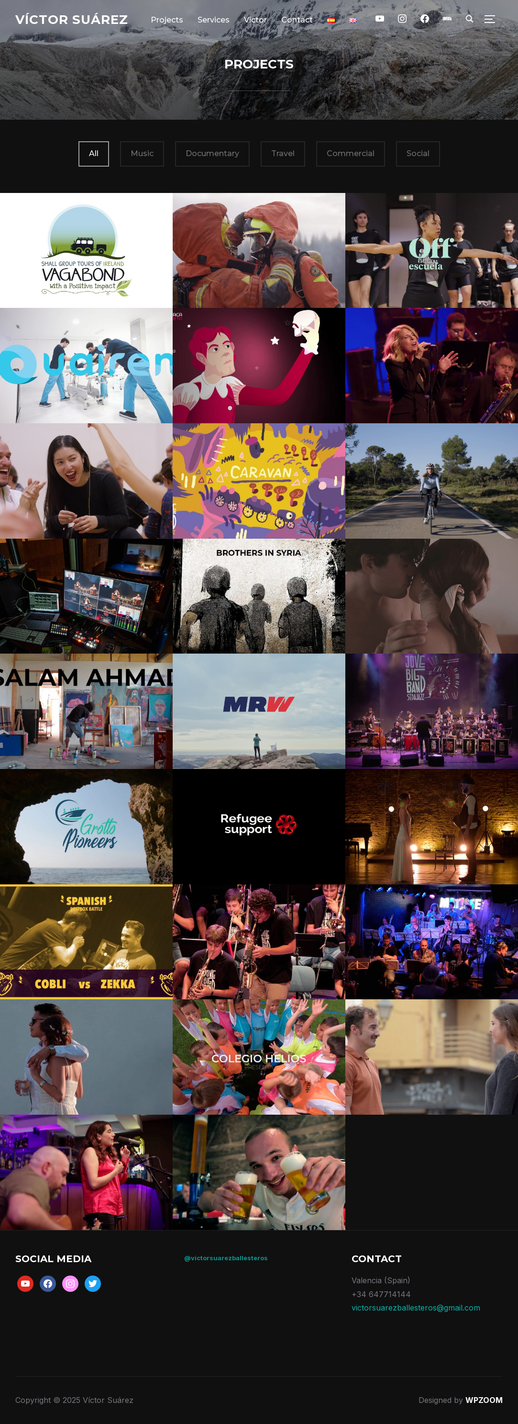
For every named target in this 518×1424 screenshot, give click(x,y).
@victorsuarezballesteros (226, 1258)
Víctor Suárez (71, 19)
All (94, 153)
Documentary (212, 153)
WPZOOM (484, 1400)
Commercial (351, 153)
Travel (283, 153)
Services (214, 19)
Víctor (255, 19)
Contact (297, 19)
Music (142, 153)
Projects (167, 19)
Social (418, 153)
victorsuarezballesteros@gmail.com (416, 1307)
